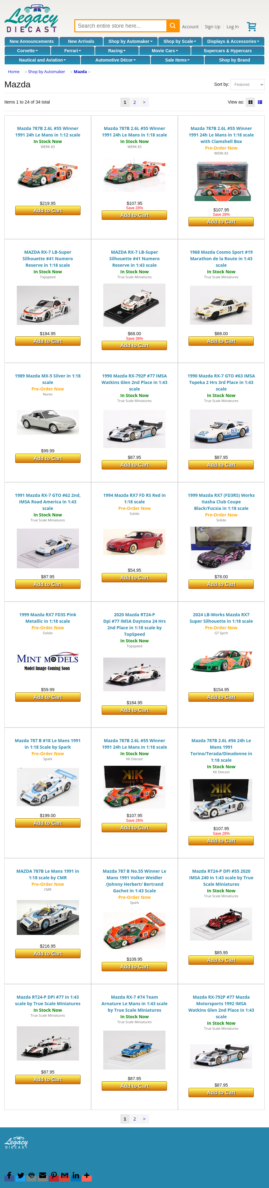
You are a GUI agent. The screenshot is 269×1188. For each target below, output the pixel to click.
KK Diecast (134, 758)
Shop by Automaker (131, 41)
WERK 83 (48, 146)
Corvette (27, 50)
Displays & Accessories (233, 41)
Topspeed (47, 277)
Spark (47, 758)
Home (14, 71)
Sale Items (177, 60)
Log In (232, 27)
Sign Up (212, 27)
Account (190, 27)
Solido (135, 513)
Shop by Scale (180, 41)
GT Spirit (221, 633)
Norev (48, 394)
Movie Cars (165, 50)
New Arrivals (81, 41)
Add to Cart (48, 211)
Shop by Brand (234, 60)
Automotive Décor (115, 60)
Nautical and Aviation (42, 60)
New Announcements (32, 41)
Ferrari (72, 50)
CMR (48, 889)
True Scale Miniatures (134, 277)
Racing (117, 50)
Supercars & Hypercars (228, 50)
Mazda (80, 71)
